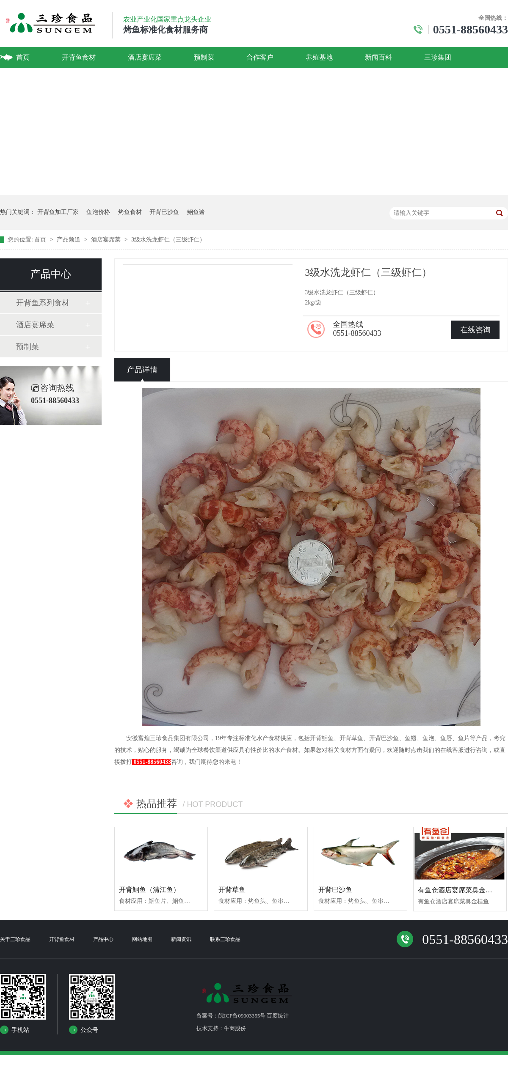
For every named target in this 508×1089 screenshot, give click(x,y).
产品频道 (69, 239)
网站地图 (142, 939)
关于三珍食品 (15, 939)
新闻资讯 (181, 939)
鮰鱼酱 (196, 212)
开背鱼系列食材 (42, 303)
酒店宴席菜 (145, 57)
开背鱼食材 (79, 57)
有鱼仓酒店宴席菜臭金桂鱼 (458, 890)
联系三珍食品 (225, 939)
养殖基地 (319, 57)
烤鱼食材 (130, 212)
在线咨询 (475, 330)
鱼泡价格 (98, 212)
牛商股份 (235, 1028)
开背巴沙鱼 (164, 212)
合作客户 (259, 57)
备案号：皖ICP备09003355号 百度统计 (242, 1015)
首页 (23, 57)
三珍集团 (437, 57)
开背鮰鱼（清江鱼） (149, 889)
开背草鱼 (232, 889)
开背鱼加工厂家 (58, 212)
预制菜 (204, 57)
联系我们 (29, 78)
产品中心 (103, 939)
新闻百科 (378, 57)
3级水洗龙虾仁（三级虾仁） (168, 239)
